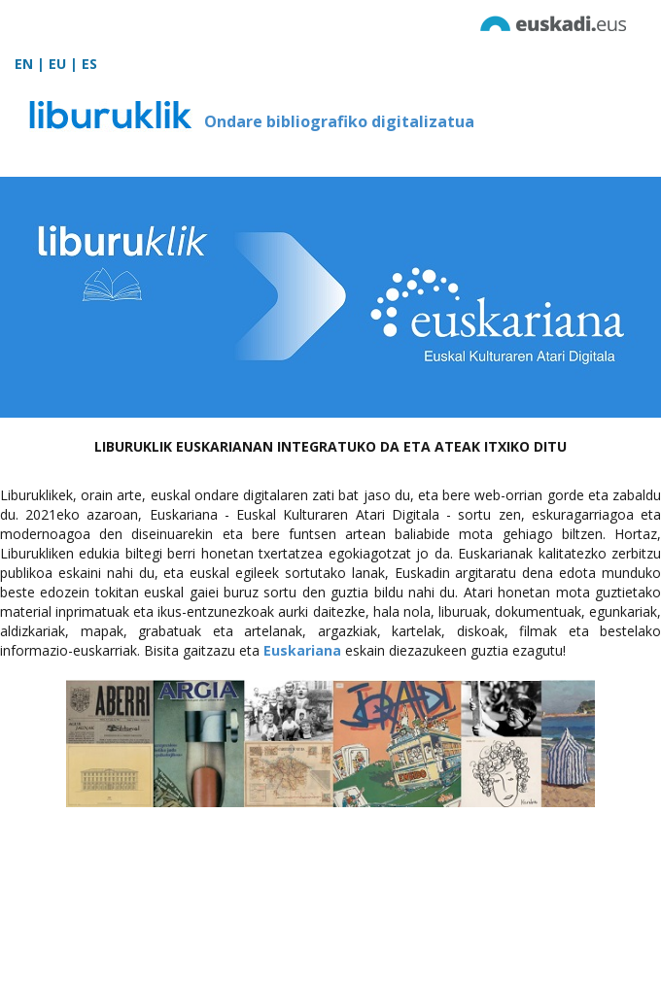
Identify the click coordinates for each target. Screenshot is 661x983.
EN (24, 63)
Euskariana (302, 650)
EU (57, 63)
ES (89, 63)
